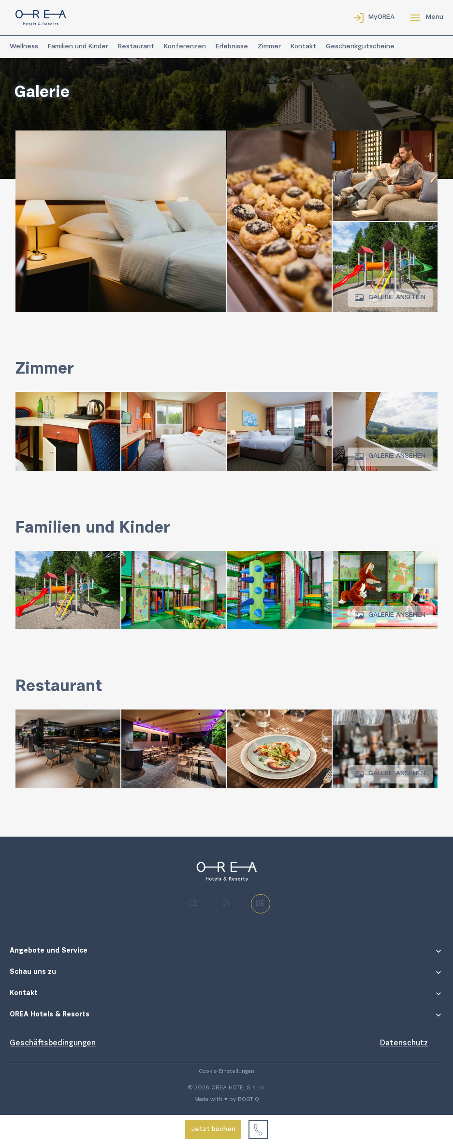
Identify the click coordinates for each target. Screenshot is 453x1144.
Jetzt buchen (213, 1129)
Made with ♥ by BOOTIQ (226, 1099)
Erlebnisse (232, 46)
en (226, 904)
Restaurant (136, 46)
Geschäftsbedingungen (53, 1043)
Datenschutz (404, 1043)
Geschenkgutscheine (360, 46)
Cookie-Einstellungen (226, 1071)
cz (192, 904)
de (260, 904)
